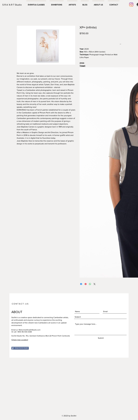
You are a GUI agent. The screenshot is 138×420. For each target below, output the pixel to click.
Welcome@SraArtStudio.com (29, 330)
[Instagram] (131, 4)
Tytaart (82, 66)
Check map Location (20, 340)
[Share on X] (94, 284)
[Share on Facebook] (81, 284)
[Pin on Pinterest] (85, 284)
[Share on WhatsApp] (90, 284)
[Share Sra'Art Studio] (20, 348)
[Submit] (101, 338)
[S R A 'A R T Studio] (12, 4)
